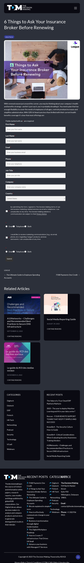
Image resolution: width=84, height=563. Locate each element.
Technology (11, 439)
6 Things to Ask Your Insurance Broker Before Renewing (37, 492)
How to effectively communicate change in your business (38, 515)
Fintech (10, 415)
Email (8, 147)
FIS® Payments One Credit (67, 275)
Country (10, 193)
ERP (8, 410)
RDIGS (63, 557)
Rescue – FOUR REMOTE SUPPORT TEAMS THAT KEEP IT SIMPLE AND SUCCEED (61, 419)
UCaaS (9, 444)
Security (10, 434)
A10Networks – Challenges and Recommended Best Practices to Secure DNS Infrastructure (20, 322)
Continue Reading (14, 336)
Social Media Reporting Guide (61, 319)
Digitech (10, 401)
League (7, 270)
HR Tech (10, 420)
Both (29, 226)
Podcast (10, 430)
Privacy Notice (42, 214)
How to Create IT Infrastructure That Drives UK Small (37, 538)
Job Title (10, 170)
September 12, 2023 (15, 331)
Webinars (11, 449)
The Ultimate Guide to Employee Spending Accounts (36, 500)
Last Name (10, 136)
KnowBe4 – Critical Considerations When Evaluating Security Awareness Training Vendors (61, 438)
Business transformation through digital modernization (37, 524)
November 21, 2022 (14, 375)
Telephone (20, 226)
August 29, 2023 (53, 324)
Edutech (9, 37)
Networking (12, 425)
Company (10, 182)
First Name (11, 124)
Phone (9, 159)
